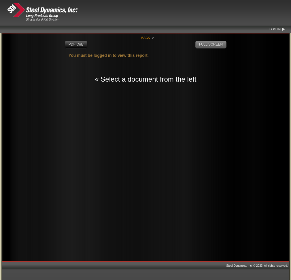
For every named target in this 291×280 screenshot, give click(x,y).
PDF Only (76, 44)
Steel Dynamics (53, 12)
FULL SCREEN (211, 44)
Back (145, 38)
